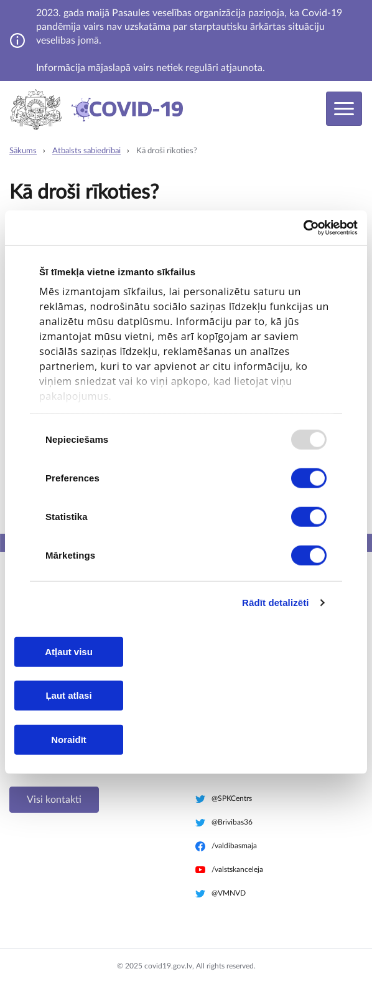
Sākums (23, 151)
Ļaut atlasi (68, 695)
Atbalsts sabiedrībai (86, 151)
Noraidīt (68, 739)
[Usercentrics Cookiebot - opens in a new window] (303, 228)
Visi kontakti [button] (54, 800)
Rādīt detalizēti (275, 602)
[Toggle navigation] (344, 109)
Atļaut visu (69, 651)
